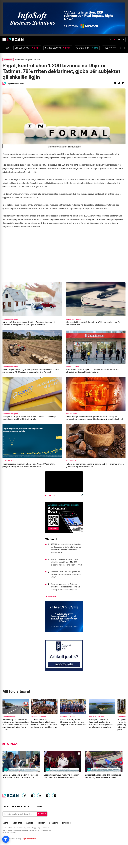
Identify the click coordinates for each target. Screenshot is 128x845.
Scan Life (53, 823)
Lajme (5, 823)
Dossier (41, 823)
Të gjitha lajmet (50, 596)
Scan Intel (17, 823)
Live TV (120, 39)
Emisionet (66, 823)
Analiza (29, 823)
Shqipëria (8, 60)
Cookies (38, 806)
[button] (120, 48)
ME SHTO (42, 814)
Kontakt (5, 806)
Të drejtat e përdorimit (22, 806)
